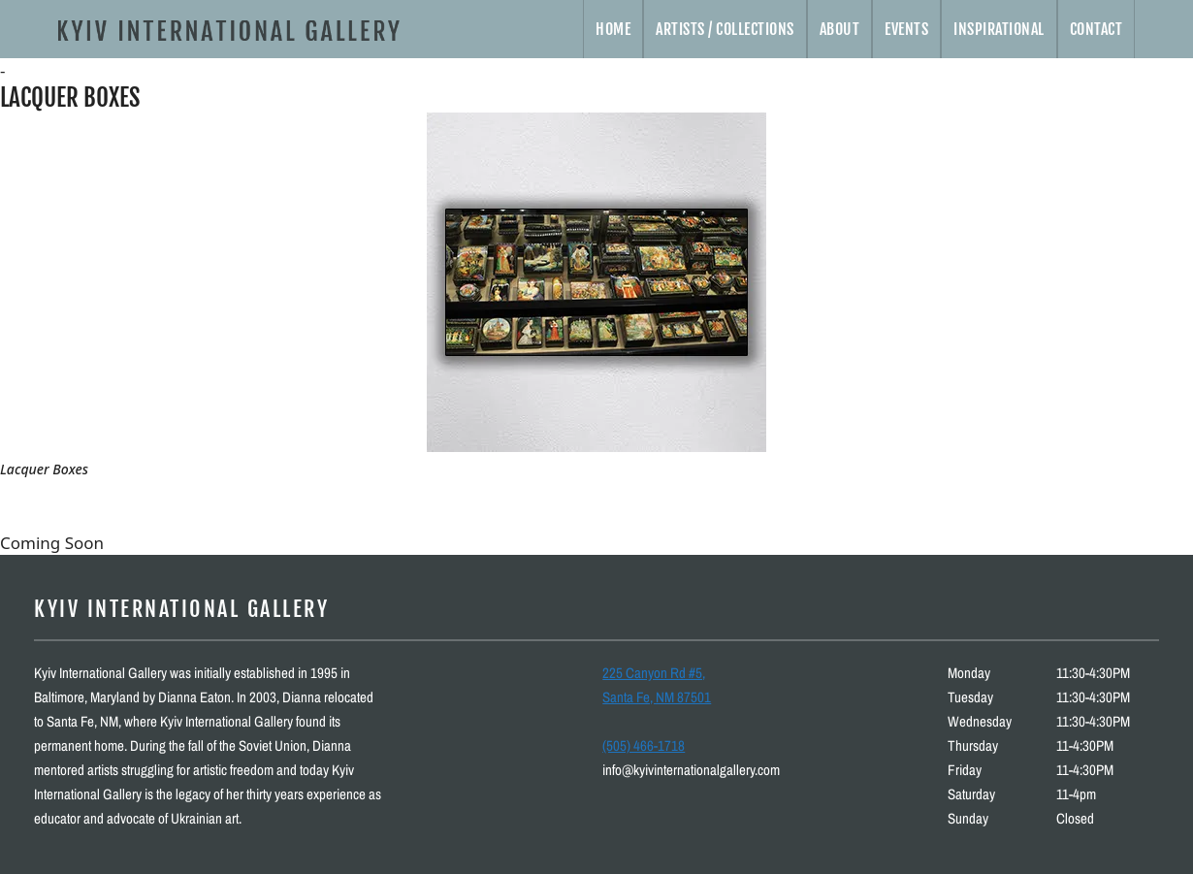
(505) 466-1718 (643, 745)
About (840, 29)
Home (613, 29)
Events (906, 29)
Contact (1096, 29)
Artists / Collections (725, 29)
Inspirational (999, 29)
